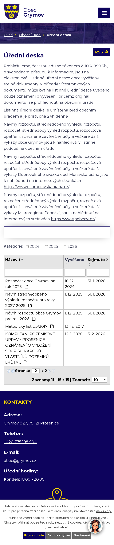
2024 (34, 246)
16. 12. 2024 (70, 284)
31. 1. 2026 (96, 281)
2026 (72, 246)
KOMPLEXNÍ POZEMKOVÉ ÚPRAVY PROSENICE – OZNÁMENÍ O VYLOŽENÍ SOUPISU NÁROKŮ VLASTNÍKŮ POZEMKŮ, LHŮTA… (30, 348)
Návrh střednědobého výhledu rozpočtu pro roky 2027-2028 (30, 300)
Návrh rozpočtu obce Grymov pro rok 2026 (33, 316)
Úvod (8, 35)
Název (12, 259)
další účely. (104, 511)
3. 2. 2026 (96, 334)
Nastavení (82, 535)
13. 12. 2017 (74, 326)
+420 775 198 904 (20, 442)
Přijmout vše (34, 535)
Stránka (22, 371)
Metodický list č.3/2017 (29, 326)
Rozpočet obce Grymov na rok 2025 (30, 284)
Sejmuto (98, 259)
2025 (53, 246)
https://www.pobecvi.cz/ (73, 219)
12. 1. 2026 (74, 334)
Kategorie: (13, 246)
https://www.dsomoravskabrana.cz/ (36, 186)
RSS (101, 51)
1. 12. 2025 (73, 294)
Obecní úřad (30, 35)
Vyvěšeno (74, 259)
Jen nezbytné (59, 535)
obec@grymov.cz (20, 460)
